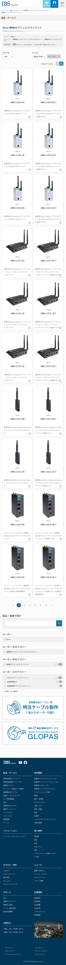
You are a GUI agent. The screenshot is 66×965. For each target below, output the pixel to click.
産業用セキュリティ (10, 805)
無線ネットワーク (9, 809)
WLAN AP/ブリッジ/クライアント (34, 678)
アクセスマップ (39, 911)
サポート (7, 892)
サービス (6, 822)
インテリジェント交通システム (45, 853)
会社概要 (37, 905)
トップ (3, 10)
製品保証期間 (8, 911)
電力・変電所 (38, 799)
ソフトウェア (8, 812)
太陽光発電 (38, 822)
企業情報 (38, 892)
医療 (35, 795)
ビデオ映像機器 (8, 799)
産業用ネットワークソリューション (46, 782)
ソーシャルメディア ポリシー (13, 954)
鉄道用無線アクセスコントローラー (34, 686)
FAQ (4, 898)
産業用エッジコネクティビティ (45, 789)
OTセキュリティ (39, 802)
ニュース (38, 864)
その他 (36, 857)
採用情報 (37, 915)
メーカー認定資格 (9, 908)
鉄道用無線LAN (34, 682)
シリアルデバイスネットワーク (45, 819)
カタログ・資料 (10, 864)
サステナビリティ (40, 954)
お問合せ (7, 923)
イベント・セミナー (41, 874)
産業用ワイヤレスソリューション (45, 778)
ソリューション (10, 830)
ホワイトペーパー (9, 874)
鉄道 (35, 812)
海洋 (35, 850)
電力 (35, 843)
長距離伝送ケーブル (10, 792)
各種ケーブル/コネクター (12, 795)
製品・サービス (14, 10)
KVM (4, 802)
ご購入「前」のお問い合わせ (13, 929)
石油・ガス (38, 805)
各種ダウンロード (9, 901)
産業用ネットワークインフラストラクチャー (36, 10)
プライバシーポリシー (41, 951)
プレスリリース (39, 877)
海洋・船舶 (38, 809)
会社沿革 (37, 908)
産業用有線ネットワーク (11, 778)
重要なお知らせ (39, 870)
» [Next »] (51, 605)
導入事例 (38, 830)
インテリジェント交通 (42, 792)
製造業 (36, 816)
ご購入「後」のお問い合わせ (13, 932)
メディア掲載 (38, 881)
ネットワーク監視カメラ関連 (13, 789)
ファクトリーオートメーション (14, 836)
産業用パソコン (8, 785)
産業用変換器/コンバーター (13, 782)
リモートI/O (7, 816)
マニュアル (7, 881)
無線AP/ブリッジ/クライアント (10, 12)
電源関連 (6, 819)
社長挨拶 (37, 901)
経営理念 (37, 898)
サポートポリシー (10, 951)
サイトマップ (9, 948)
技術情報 (38, 772)
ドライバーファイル (10, 884)
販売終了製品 (8, 905)
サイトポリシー (39, 948)
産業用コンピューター (42, 785)
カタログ (6, 870)
